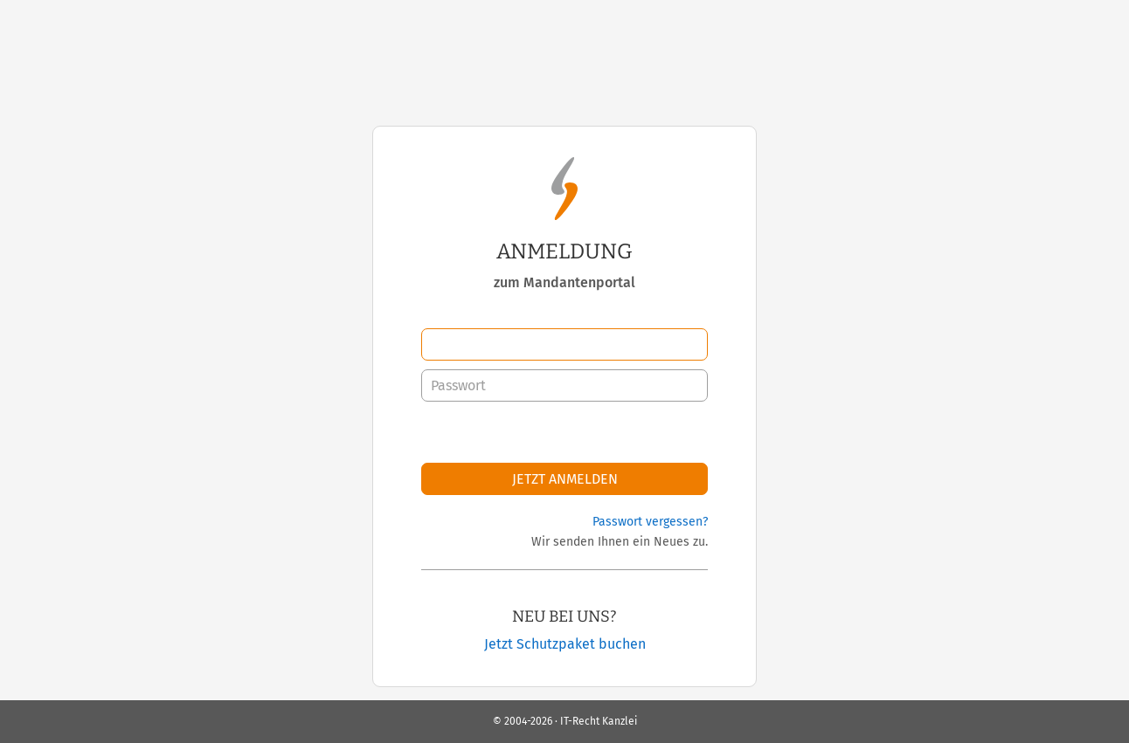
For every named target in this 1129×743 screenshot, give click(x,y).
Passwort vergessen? (650, 521)
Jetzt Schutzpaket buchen (565, 644)
